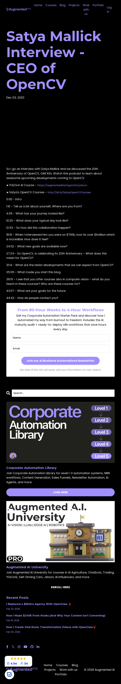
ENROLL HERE (60, 589)
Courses (49, 5)
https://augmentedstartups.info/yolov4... (66, 186)
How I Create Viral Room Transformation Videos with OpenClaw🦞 (51, 629)
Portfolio (98, 5)
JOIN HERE (60, 494)
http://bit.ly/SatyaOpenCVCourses (72, 193)
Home (36, 5)
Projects (73, 5)
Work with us (85, 9)
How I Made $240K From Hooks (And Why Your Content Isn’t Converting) (55, 617)
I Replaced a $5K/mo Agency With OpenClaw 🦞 (38, 605)
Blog (61, 5)
